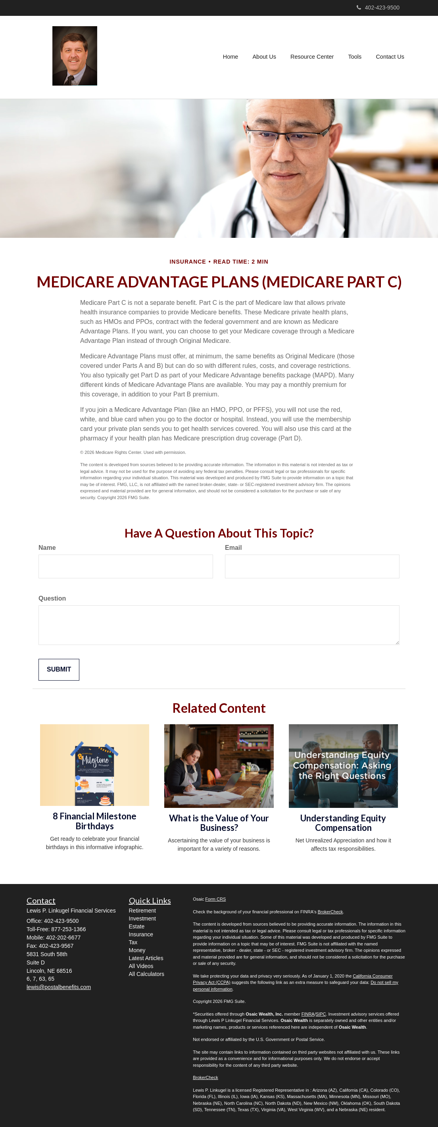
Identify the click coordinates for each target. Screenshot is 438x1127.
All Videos (141, 966)
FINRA (308, 1014)
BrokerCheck (330, 911)
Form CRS (215, 899)
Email (233, 547)
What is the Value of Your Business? (219, 823)
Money (137, 950)
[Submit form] (58, 670)
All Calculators (146, 974)
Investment (142, 918)
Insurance (141, 934)
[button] (265, 57)
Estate (137, 926)
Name (47, 547)
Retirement (142, 910)
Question (52, 598)
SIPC (321, 1014)
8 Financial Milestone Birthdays (94, 821)
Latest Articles (146, 958)
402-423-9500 (378, 7)
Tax (133, 942)
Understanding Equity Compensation (343, 823)
